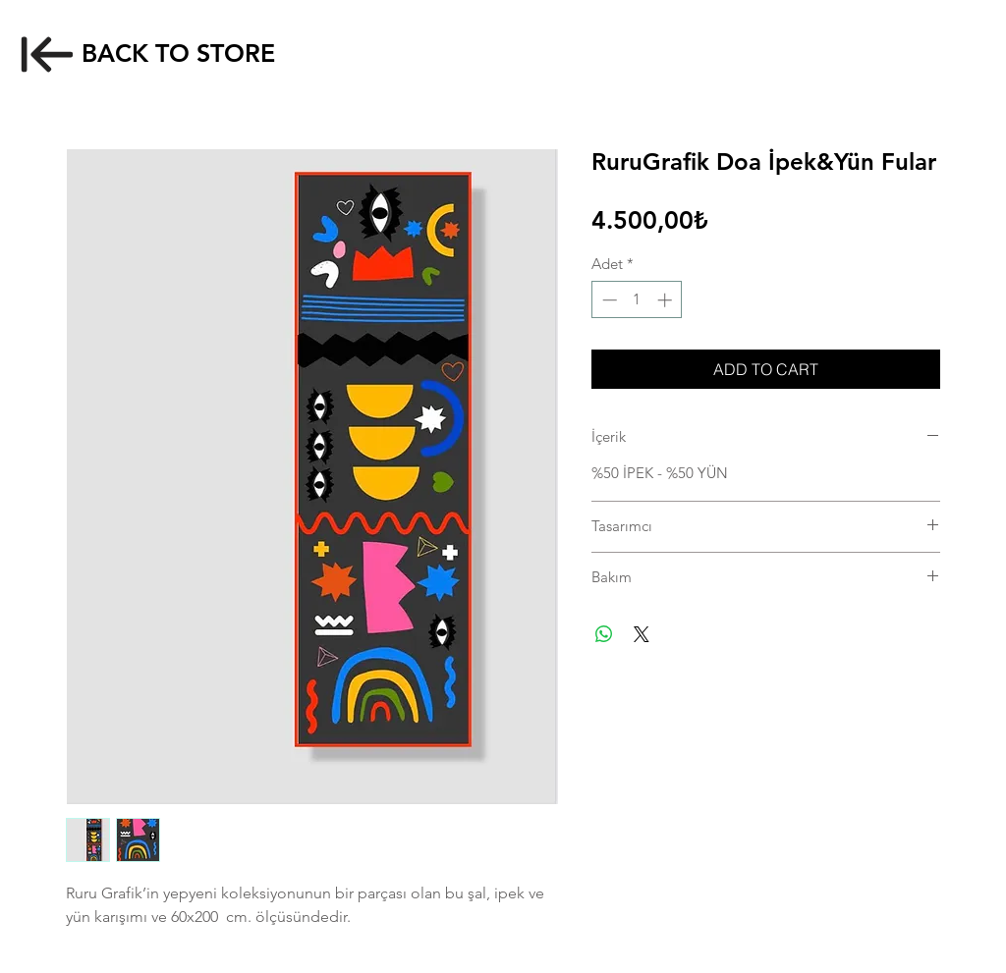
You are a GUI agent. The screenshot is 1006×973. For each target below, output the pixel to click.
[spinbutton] (637, 300)
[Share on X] (641, 634)
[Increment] (666, 300)
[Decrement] (607, 300)
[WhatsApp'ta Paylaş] (604, 634)
